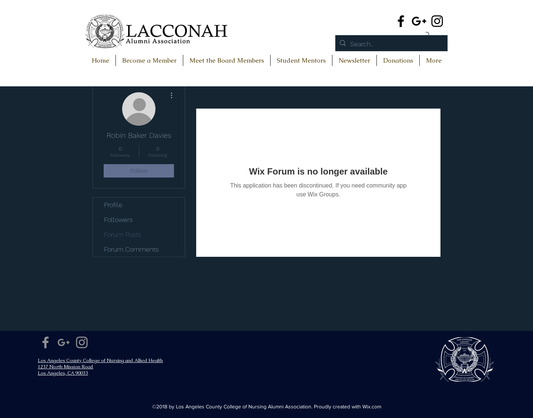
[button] (398, 60)
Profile (113, 205)
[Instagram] (437, 21)
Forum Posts (122, 234)
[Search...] (391, 44)
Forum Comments (131, 249)
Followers (118, 219)
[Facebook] (401, 21)
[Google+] (419, 21)
